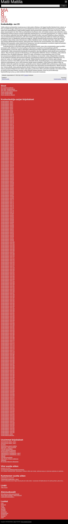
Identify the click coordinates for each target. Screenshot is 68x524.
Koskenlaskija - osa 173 (8, 344)
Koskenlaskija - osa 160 (8, 326)
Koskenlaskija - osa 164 (8, 331)
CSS (2, 503)
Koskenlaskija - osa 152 (8, 314)
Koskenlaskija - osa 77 (7, 209)
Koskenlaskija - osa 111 (8, 257)
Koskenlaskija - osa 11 (7, 115)
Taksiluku (3, 460)
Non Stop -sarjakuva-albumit (9, 90)
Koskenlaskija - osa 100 (8, 242)
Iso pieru (3, 444)
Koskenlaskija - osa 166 (8, 334)
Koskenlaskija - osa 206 (8, 391)
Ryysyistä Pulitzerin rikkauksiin (10, 461)
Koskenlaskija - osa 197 (8, 378)
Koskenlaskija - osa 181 (8, 355)
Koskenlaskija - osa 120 (8, 270)
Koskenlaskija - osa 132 (8, 287)
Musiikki (3, 509)
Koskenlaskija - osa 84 (7, 219)
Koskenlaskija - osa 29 (7, 141)
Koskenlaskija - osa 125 (8, 277)
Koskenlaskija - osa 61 (7, 186)
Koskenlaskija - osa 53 (7, 175)
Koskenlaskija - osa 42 (7, 159)
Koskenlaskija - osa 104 (8, 247)
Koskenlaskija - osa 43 (7, 161)
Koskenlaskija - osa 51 (7, 172)
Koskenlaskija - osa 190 (8, 368)
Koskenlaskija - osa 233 (8, 429)
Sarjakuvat (4, 514)
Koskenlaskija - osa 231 (8, 426)
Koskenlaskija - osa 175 (8, 347)
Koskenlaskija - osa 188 (8, 365)
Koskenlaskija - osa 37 (7, 152)
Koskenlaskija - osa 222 (8, 414)
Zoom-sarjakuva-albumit (8, 95)
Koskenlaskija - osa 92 (7, 230)
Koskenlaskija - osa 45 (7, 164)
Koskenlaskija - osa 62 (7, 188)
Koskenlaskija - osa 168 (8, 337)
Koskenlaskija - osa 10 (7, 114)
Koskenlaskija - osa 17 (7, 124)
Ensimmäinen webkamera (8, 451)
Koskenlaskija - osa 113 (8, 260)
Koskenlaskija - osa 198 (8, 380)
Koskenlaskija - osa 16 (7, 122)
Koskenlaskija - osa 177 (8, 350)
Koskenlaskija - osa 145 (8, 304)
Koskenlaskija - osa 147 (8, 307)
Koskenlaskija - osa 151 (8, 313)
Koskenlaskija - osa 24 (7, 134)
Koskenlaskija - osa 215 (8, 404)
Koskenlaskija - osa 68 (7, 196)
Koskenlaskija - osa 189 (8, 367)
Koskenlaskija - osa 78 (7, 210)
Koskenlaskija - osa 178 (8, 351)
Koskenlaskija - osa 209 (8, 395)
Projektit (26, 75)
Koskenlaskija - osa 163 (8, 330)
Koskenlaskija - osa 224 (8, 417)
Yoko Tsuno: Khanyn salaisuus (9, 459)
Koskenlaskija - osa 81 (7, 215)
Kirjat (2, 506)
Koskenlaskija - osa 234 (8, 431)
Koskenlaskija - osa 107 (8, 252)
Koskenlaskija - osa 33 (7, 147)
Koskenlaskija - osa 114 (8, 262)
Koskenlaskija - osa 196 (8, 377)
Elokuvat (3, 504)
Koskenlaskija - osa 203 (8, 387)
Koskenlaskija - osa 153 (8, 316)
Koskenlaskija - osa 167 (8, 336)
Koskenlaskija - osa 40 (7, 156)
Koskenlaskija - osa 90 (7, 228)
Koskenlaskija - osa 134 (8, 290)
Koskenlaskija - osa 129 (8, 283)
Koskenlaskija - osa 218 (8, 408)
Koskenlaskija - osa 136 (60, 79)
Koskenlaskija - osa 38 (7, 154)
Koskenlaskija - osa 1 (7, 101)
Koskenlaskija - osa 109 (8, 255)
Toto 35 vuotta (5, 79)
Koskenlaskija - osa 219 (8, 409)
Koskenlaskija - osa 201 (8, 384)
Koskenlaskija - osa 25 (7, 135)
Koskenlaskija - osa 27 (7, 138)
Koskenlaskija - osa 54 (7, 176)
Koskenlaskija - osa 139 (8, 296)
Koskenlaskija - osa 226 (8, 419)
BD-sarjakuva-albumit (7, 87)
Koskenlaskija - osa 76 (7, 208)
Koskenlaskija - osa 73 (7, 203)
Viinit (2, 517)
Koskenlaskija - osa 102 (8, 245)
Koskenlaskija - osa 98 (7, 239)
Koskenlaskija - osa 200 (8, 382)
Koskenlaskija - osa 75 (7, 206)
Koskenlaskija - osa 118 (8, 267)
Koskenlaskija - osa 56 (7, 179)
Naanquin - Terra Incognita (8, 447)
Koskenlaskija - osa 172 (8, 343)
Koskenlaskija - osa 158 (8, 323)
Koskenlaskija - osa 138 (8, 294)
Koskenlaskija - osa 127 (8, 280)
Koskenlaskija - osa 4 (7, 105)
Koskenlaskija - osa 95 (7, 235)
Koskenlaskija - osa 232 (8, 428)
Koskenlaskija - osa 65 (7, 192)
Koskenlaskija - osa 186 (8, 363)
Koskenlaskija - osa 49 (7, 169)
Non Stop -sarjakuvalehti (8, 89)
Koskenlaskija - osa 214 (8, 402)
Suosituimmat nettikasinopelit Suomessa (12, 469)
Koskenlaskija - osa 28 (7, 139)
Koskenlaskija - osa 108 (8, 253)
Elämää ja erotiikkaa (6, 449)
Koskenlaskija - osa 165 (8, 333)
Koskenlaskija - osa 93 (7, 232)
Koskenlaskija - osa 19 (7, 127)
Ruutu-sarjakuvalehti (7, 92)
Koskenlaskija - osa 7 (7, 110)
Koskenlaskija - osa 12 (7, 117)
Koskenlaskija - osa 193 (8, 372)
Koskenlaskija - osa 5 (7, 107)
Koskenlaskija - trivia (7, 434)
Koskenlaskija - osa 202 (8, 385)
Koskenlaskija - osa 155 (8, 318)
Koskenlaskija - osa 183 (8, 358)
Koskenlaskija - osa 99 (7, 240)
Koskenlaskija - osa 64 (7, 191)
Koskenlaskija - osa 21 (7, 129)
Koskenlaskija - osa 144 (8, 303)
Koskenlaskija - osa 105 (8, 249)
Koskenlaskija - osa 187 (8, 364)
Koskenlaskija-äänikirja (7, 435)
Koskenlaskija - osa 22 (7, 131)
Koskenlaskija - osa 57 (7, 181)
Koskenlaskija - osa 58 (7, 182)
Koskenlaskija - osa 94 (7, 233)
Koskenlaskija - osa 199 (8, 381)
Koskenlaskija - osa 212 (8, 399)
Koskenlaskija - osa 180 (8, 354)
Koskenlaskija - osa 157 (8, 321)
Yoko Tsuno (4, 487)
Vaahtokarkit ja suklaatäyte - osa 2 (10, 453)
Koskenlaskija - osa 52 (7, 174)
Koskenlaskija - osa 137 (8, 293)
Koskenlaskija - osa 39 (7, 155)
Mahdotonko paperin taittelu (9, 446)
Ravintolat (4, 512)
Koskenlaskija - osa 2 (7, 102)
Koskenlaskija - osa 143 (8, 301)
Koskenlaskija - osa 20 (7, 128)
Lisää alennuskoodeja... (8, 497)
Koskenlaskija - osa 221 (8, 412)
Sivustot (3, 516)
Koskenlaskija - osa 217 (8, 407)
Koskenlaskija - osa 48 (7, 168)
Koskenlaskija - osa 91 (7, 229)
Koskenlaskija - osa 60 (7, 185)
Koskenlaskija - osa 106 (8, 250)
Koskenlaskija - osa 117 (8, 266)
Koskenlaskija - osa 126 (8, 279)
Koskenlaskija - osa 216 (8, 405)
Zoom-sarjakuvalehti (7, 93)
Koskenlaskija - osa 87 (7, 223)
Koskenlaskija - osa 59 (7, 183)
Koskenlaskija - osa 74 (7, 205)
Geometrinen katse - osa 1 (8, 443)
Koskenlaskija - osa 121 (8, 272)
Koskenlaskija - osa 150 (8, 311)
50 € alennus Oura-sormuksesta (10, 494)
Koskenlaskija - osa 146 (8, 306)
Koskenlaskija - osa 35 (7, 149)
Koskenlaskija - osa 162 (8, 328)
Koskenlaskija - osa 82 (7, 216)
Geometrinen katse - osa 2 (8, 441)
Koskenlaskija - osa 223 (8, 415)
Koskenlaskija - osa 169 (8, 338)
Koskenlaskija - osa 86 (7, 222)
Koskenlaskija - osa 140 (8, 297)
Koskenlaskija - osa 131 (8, 286)
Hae (64, 5)
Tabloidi (3, 456)
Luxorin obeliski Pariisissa (8, 450)
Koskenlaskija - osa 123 (8, 274)
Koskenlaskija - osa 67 (7, 195)
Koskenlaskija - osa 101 (8, 243)
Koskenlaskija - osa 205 (8, 390)
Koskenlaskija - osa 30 (7, 142)
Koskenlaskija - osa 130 (8, 284)
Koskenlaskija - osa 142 (8, 300)
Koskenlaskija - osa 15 (7, 121)
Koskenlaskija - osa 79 (7, 212)
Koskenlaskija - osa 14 (7, 120)
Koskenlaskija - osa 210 (8, 397)
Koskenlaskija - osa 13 (7, 118)
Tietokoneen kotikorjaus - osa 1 (10, 479)
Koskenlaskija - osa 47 (7, 166)
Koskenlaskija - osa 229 (8, 424)
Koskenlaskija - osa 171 (8, 341)
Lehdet (3, 507)
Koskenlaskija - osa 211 (8, 398)
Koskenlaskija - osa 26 (7, 137)
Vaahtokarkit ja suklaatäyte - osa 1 (10, 454)
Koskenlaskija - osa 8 (7, 111)
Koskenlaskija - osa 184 (8, 360)
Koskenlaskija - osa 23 (7, 132)
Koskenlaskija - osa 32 (7, 145)
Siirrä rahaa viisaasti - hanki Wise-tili (11, 495)
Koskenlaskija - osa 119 (8, 269)
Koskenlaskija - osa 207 (8, 392)
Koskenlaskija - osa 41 (7, 158)
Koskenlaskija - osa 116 (8, 264)
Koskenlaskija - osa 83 (7, 218)
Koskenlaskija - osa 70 (7, 199)
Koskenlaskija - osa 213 (8, 401)
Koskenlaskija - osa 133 (8, 289)
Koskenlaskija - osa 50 (7, 171)
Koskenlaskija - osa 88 (7, 225)
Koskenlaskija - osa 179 (8, 353)
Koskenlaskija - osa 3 (7, 104)
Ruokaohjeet (4, 513)
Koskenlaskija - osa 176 (8, 348)
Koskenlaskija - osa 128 (8, 282)
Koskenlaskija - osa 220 (8, 411)
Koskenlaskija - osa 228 (8, 422)
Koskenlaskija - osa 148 (8, 309)
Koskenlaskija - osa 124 (8, 276)
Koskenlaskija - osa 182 (8, 357)
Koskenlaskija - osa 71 (7, 201)
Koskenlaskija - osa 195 (8, 375)
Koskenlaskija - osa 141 (8, 299)
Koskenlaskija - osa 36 (7, 151)
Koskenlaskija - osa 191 (8, 370)
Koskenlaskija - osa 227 (8, 421)
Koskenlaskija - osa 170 (8, 340)
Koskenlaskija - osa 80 (7, 213)
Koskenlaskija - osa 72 (7, 202)
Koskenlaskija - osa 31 (7, 144)
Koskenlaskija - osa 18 (7, 125)
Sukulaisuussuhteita (6, 457)
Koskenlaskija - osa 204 (8, 388)
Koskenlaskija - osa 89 (7, 226)
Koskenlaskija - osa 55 (7, 178)
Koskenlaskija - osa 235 (8, 432)
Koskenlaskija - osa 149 (8, 310)
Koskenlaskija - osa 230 (8, 425)
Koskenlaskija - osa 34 (7, 148)
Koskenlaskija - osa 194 (8, 374)
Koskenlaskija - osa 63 (7, 189)
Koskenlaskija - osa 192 (8, 371)
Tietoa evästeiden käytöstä (26, 521)
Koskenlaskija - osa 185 (8, 361)
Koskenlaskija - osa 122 (8, 273)
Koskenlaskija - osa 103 (8, 246)
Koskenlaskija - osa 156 (8, 320)
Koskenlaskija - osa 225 (8, 418)
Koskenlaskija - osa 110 (8, 256)
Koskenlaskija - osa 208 (8, 394)
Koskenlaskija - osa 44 (7, 162)
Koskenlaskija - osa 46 (7, 165)
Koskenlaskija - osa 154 (8, 317)
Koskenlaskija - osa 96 (7, 236)
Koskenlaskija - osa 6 (7, 108)
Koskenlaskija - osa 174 (8, 345)
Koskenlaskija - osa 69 (7, 198)
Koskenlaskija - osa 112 (8, 259)
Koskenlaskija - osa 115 (8, 263)
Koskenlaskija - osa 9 (7, 112)
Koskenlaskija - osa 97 (7, 237)
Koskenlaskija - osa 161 (8, 327)
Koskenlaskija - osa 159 (8, 324)
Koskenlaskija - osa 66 (7, 193)
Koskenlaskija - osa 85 (7, 220)
